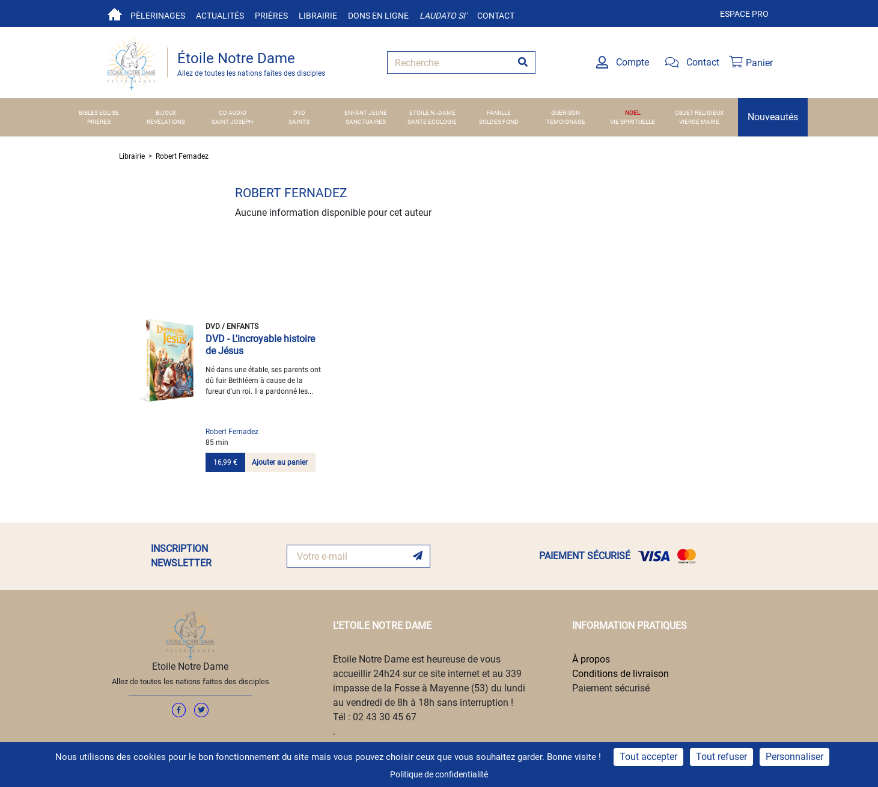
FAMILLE (499, 112)
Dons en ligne (378, 15)
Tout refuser (721, 756)
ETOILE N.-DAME (432, 112)
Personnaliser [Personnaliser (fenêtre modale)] (794, 756)
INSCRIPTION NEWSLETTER (181, 556)
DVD (299, 112)
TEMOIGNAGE (565, 121)
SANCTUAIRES (366, 121)
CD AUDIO (232, 112)
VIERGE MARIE (699, 121)
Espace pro (744, 14)
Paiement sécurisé (611, 688)
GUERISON (565, 112)
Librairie (318, 15)
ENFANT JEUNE (365, 112)
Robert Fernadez (182, 156)
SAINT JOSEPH (232, 121)
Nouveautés (773, 117)
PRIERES (99, 121)
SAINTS (298, 121)
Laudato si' (442, 15)
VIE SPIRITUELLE (632, 121)
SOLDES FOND (499, 121)
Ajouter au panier (280, 462)
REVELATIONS (166, 121)
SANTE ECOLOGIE (432, 121)
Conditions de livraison (620, 673)
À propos (591, 659)
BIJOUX (166, 112)
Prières (271, 15)
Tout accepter (648, 756)
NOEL (632, 112)
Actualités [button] (220, 15)
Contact (495, 15)
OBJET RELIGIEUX (699, 112)
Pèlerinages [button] (157, 15)
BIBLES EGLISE (99, 112)
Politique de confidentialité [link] (439, 774)
